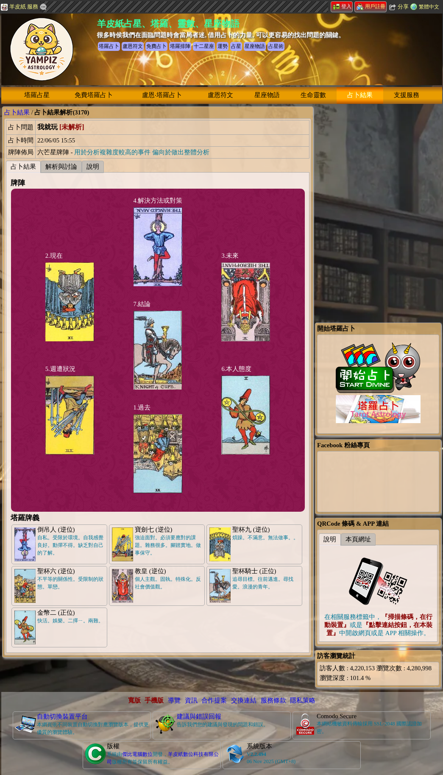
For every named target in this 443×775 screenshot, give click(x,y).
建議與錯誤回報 (199, 716)
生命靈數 (313, 95)
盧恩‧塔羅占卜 (162, 95)
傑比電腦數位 (137, 754)
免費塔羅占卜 (94, 95)
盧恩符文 (220, 95)
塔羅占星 (37, 95)
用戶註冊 (371, 6)
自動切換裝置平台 (62, 716)
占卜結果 (360, 95)
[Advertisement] (378, 159)
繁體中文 (429, 7)
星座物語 (267, 95)
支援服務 (406, 95)
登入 (342, 6)
